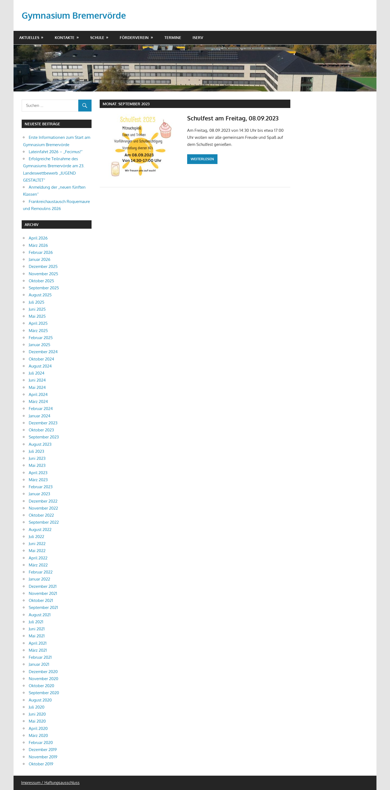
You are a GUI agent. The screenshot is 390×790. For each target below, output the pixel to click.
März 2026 (38, 245)
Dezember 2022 (43, 501)
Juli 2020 (36, 707)
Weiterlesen (202, 159)
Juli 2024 (36, 373)
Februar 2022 (41, 572)
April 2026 (38, 238)
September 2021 (43, 607)
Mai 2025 (37, 316)
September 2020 (44, 692)
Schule (97, 37)
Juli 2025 (36, 302)
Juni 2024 (37, 380)
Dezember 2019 (43, 749)
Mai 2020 (37, 721)
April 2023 (38, 472)
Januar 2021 (39, 664)
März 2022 (38, 565)
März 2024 (38, 401)
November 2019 (43, 756)
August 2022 (40, 529)
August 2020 (40, 700)
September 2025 (44, 287)
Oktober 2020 (41, 685)
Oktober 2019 (41, 763)
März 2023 (38, 479)
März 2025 (38, 330)
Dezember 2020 (43, 671)
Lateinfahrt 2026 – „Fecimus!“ (56, 151)
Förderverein (134, 37)
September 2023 (44, 437)
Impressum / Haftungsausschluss (50, 782)
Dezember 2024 (43, 351)
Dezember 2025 (43, 266)
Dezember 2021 (43, 586)
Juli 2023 (36, 451)
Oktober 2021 (41, 600)
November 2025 (43, 273)
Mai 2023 (37, 465)
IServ (198, 37)
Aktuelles (29, 37)
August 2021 (40, 614)
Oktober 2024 (41, 359)
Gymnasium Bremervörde (74, 15)
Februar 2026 (41, 252)
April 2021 (38, 643)
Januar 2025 (39, 344)
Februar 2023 (41, 486)
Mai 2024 (37, 387)
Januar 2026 (39, 259)
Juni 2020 (37, 714)
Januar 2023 (39, 493)
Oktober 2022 (41, 515)
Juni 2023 (37, 458)
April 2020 (38, 728)
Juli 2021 (36, 621)
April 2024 (38, 394)
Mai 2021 (37, 635)
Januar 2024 (39, 415)
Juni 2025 (37, 309)
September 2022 (44, 522)
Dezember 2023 (43, 422)
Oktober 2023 (41, 429)
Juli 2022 (36, 536)
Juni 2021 (37, 628)
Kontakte (64, 37)
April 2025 (38, 323)
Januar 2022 (39, 579)
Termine (172, 37)
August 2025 (40, 294)
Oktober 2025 (41, 280)
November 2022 (43, 508)
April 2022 (38, 557)
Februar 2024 (41, 408)
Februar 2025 (41, 337)
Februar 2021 (40, 657)
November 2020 (43, 678)
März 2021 (38, 650)
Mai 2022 (37, 550)
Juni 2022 (37, 543)
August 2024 (40, 366)
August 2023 (40, 444)
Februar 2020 (41, 742)
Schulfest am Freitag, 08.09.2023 (233, 118)
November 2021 (43, 593)
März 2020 (38, 735)
